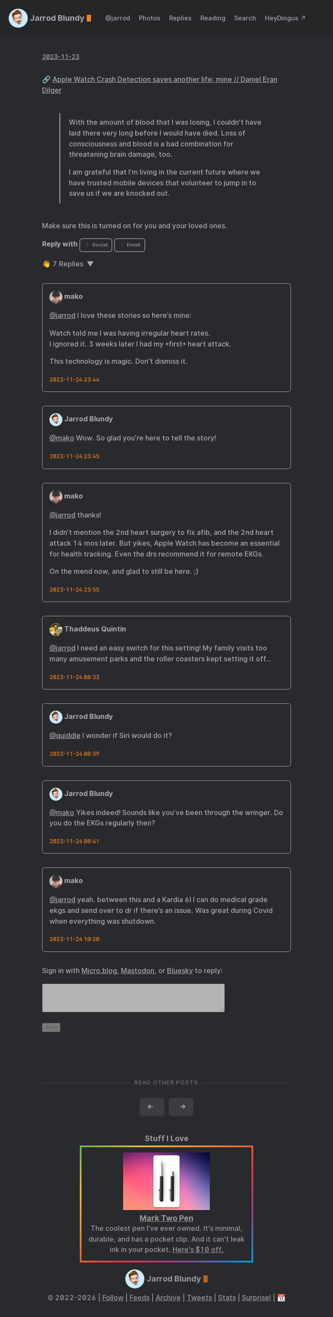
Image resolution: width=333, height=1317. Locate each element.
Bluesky (180, 971)
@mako (61, 438)
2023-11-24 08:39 (74, 754)
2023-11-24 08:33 (74, 677)
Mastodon (137, 971)
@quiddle (65, 735)
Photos (149, 18)
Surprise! (256, 1303)
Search (245, 18)
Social (95, 245)
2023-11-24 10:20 (74, 939)
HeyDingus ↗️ (285, 18)
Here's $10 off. (198, 1255)
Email (129, 245)
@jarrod (117, 18)
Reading (212, 18)
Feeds (140, 1303)
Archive (168, 1303)
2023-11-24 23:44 (74, 379)
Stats (227, 1303)
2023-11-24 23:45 (74, 456)
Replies (180, 18)
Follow (113, 1303)
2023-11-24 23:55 (74, 589)
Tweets (199, 1303)
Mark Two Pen (166, 1223)
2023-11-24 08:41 (74, 841)
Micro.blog (99, 971)
